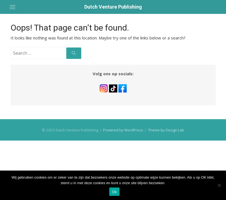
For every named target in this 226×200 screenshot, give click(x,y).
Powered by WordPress (123, 130)
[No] (219, 185)
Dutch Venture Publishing (113, 7)
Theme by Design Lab (166, 130)
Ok (114, 192)
